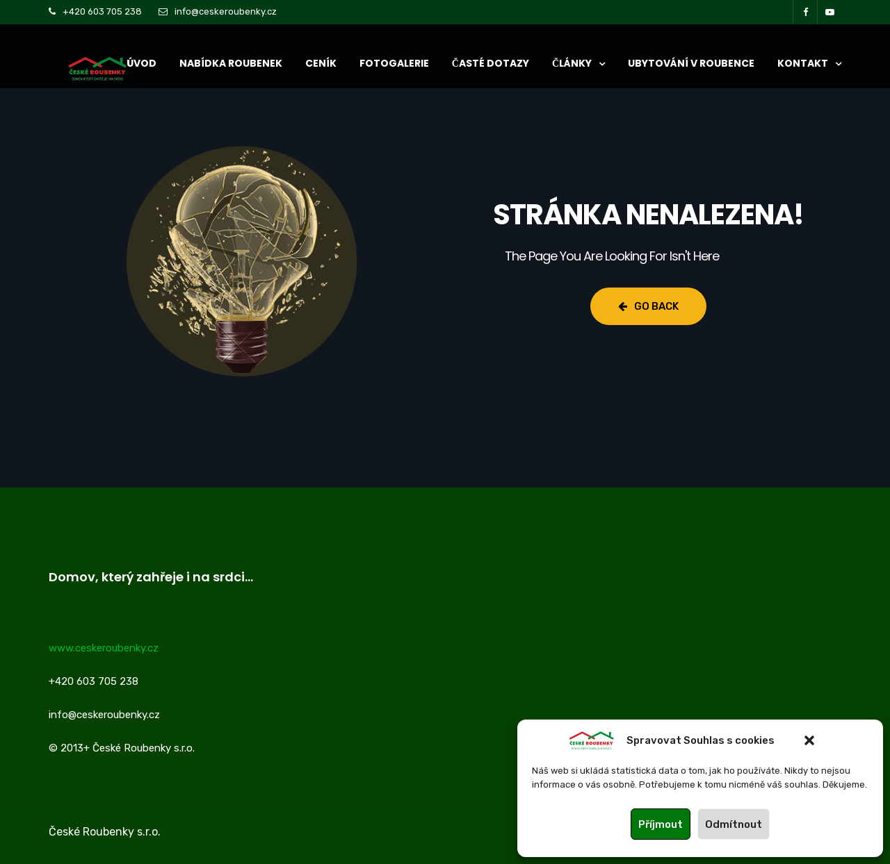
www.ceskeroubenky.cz (104, 648)
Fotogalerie (394, 63)
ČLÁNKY (572, 63)
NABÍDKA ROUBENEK (230, 63)
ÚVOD (141, 63)
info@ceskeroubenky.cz (226, 11)
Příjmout (660, 824)
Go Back (648, 306)
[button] (809, 740)
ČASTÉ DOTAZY (490, 63)
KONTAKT (802, 63)
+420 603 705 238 (102, 11)
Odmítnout (733, 824)
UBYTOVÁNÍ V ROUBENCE (691, 63)
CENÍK (321, 63)
